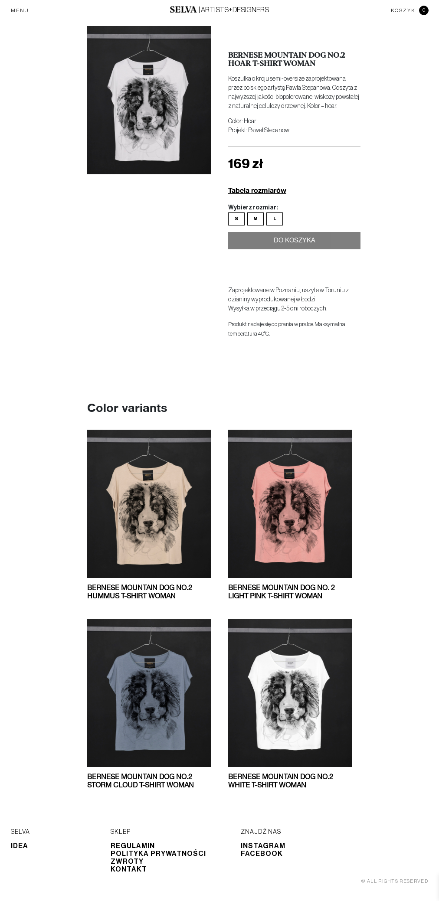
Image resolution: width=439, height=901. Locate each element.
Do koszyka (294, 242)
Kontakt (129, 869)
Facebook (262, 854)
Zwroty (127, 862)
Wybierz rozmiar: (253, 208)
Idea (19, 846)
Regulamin (133, 846)
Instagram (263, 846)
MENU (20, 10)
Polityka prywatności (158, 854)
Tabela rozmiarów (257, 190)
